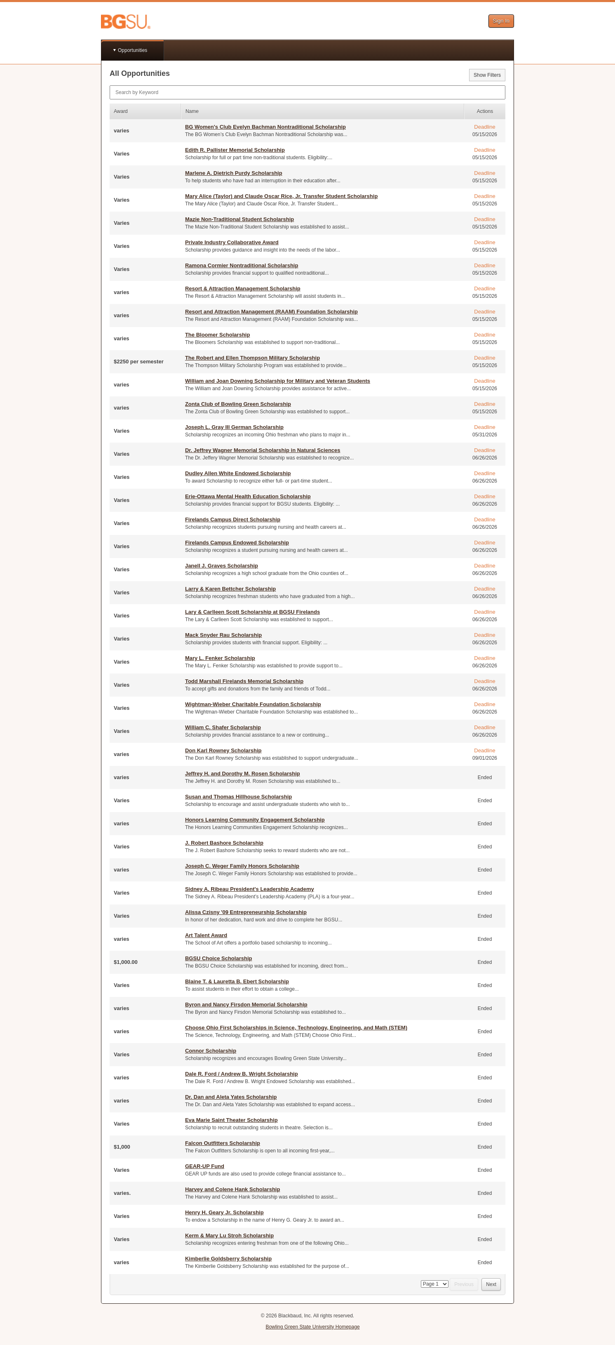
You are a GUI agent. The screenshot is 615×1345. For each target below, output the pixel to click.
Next (491, 1284)
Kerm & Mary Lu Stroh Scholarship (229, 1235)
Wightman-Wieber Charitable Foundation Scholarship (253, 704)
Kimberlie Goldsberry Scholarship (228, 1258)
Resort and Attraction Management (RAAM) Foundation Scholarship (271, 312)
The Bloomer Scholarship (217, 335)
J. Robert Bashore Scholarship (224, 843)
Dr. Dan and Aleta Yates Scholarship (231, 1097)
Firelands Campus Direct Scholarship (232, 519)
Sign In (501, 21)
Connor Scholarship (210, 1051)
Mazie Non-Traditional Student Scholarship (239, 219)
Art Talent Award (206, 935)
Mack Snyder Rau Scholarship (223, 635)
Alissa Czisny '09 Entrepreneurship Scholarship (246, 912)
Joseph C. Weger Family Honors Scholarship (242, 866)
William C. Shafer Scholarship (223, 727)
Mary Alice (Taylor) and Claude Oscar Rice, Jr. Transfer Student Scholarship (281, 196)
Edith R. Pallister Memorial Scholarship (235, 150)
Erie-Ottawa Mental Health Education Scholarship (248, 496)
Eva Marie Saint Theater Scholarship (231, 1120)
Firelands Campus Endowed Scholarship (237, 542)
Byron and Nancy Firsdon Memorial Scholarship (246, 1004)
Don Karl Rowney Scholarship (223, 750)
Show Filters (487, 75)
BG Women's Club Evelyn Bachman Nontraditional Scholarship (265, 127)
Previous (464, 1284)
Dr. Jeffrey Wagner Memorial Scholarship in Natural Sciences (262, 450)
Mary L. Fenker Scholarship (220, 658)
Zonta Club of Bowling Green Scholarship (238, 404)
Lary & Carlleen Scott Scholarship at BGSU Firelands (252, 612)
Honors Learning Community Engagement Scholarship (255, 820)
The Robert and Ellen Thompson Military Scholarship (252, 358)
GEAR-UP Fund (204, 1166)
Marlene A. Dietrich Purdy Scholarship (233, 173)
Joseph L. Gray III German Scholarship (234, 427)
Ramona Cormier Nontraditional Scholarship (241, 265)
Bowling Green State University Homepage (312, 1327)
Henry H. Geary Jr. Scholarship (224, 1212)
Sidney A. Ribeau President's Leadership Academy (249, 889)
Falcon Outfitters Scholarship (222, 1143)
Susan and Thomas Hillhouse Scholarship (238, 797)
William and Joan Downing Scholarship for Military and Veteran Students (277, 381)
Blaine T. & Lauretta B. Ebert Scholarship (237, 981)
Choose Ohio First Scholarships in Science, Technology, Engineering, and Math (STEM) (296, 1028)
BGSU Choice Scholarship (218, 958)
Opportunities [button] (132, 50)
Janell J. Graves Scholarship (221, 566)
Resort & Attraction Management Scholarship (242, 288)
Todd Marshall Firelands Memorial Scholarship (244, 681)
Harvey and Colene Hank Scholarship (232, 1189)
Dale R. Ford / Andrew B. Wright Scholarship (241, 1074)
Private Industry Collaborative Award (232, 242)
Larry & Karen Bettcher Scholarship (230, 589)
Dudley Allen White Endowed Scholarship (238, 473)
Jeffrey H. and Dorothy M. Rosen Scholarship (242, 773)
